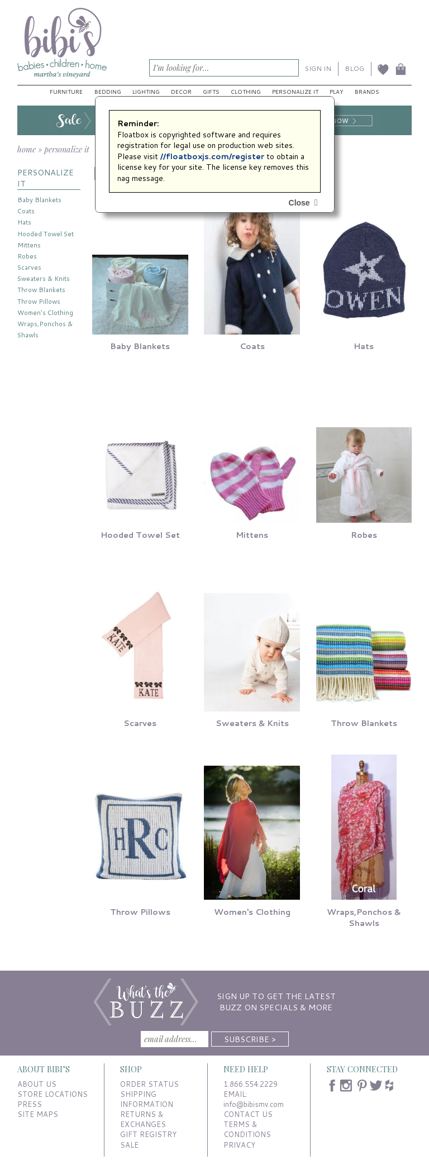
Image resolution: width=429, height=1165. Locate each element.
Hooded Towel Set (45, 233)
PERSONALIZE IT (45, 177)
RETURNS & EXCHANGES (143, 1119)
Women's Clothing (45, 312)
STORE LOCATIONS (52, 1094)
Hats (24, 222)
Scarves (29, 267)
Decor (181, 92)
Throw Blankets (41, 289)
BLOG (354, 68)
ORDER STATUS (149, 1084)
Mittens (29, 245)
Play (336, 92)
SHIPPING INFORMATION (146, 1099)
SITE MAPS (37, 1114)
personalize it (66, 149)
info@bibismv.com (253, 1104)
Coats (26, 211)
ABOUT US (36, 1084)
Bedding (107, 92)
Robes (27, 256)
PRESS (29, 1104)
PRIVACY (239, 1145)
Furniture (66, 92)
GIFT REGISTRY (148, 1134)
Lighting (146, 92)
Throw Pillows (38, 301)
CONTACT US (248, 1114)
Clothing (246, 92)
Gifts (211, 92)
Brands (367, 92)
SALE (129, 1145)
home (26, 149)
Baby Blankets (39, 199)
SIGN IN (318, 68)
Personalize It (295, 92)
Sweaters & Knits (43, 278)
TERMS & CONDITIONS (247, 1129)
